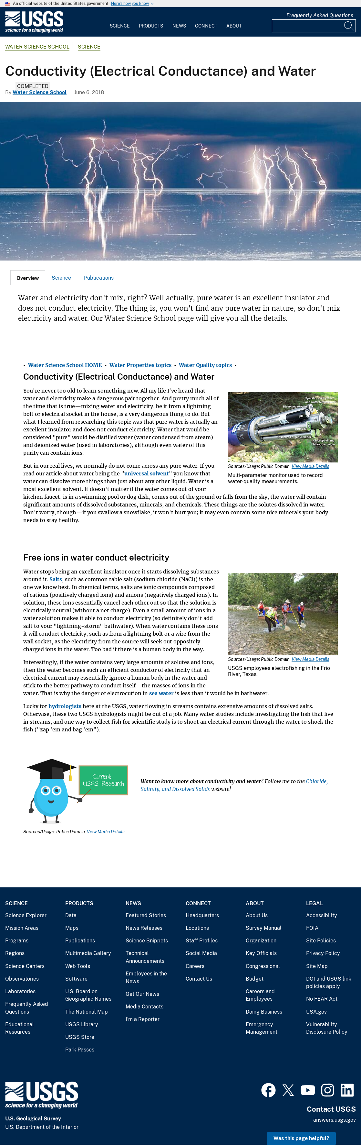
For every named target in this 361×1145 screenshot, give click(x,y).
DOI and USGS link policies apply (328, 983)
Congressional (263, 966)
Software (76, 979)
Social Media (201, 953)
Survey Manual (264, 928)
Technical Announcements (145, 957)
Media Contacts (144, 1007)
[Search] (349, 25)
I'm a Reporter (143, 1019)
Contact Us (199, 979)
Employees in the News (146, 977)
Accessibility (321, 915)
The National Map (86, 1012)
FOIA (312, 928)
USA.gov (316, 1012)
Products (151, 25)
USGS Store (79, 1037)
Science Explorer (25, 915)
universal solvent (146, 473)
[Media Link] (283, 428)
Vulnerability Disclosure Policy (326, 1028)
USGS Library (81, 1024)
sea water (161, 693)
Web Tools (77, 966)
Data (71, 915)
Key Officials (261, 953)
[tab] (27, 277)
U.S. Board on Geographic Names (88, 995)
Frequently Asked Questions (319, 15)
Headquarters (202, 915)
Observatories (22, 979)
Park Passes (79, 1050)
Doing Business (264, 1012)
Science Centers (25, 966)
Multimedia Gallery (88, 953)
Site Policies (321, 941)
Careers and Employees (260, 995)
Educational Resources (19, 1028)
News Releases (144, 928)
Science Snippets (147, 941)
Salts (55, 579)
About (234, 25)
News (179, 25)
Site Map (317, 966)
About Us (257, 915)
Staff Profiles (202, 941)
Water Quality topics (205, 365)
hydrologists (64, 706)
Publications (99, 278)
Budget (254, 979)
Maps (71, 928)
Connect (206, 25)
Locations (197, 928)
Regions (15, 953)
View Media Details (310, 466)
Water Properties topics (140, 365)
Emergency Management (261, 1028)
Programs (16, 941)
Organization (261, 941)
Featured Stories (146, 915)
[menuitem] (119, 22)
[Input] (314, 25)
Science (120, 25)
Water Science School (37, 47)
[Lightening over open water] (180, 181)
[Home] (34, 31)
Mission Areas (21, 928)
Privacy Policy (323, 953)
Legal (314, 903)
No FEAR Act (321, 999)
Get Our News (142, 994)
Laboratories (20, 991)
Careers (195, 966)
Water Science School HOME (65, 365)
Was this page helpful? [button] (301, 1138)
